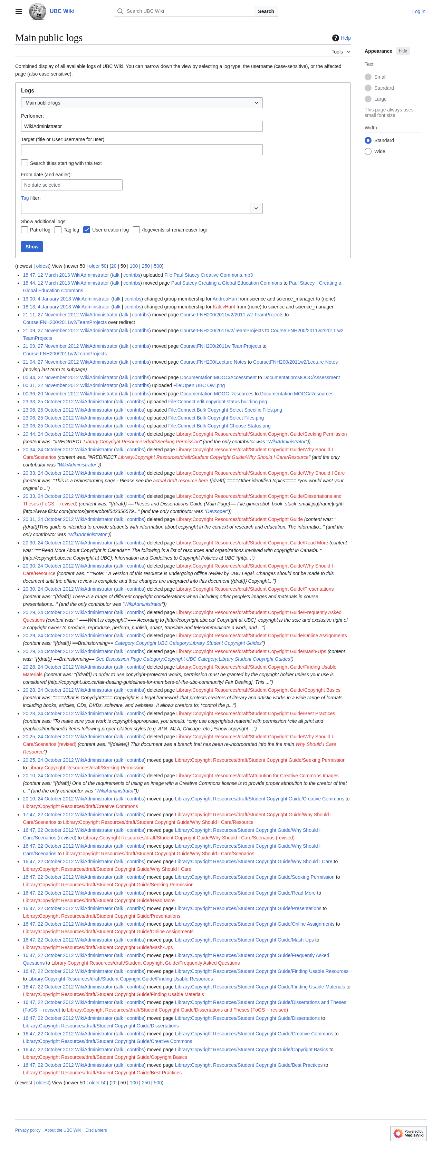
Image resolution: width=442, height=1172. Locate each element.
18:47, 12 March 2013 (46, 275)
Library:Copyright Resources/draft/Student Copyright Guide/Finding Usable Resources (120, 979)
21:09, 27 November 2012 (51, 330)
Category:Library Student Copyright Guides (215, 643)
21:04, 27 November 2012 (51, 362)
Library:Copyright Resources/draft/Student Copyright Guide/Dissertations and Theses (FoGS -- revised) (177, 1010)
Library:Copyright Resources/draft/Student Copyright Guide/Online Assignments (261, 635)
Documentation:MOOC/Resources (296, 393)
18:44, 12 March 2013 (46, 283)
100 (134, 266)
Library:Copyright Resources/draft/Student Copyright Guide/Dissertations (101, 1025)
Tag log (71, 230)
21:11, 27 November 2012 (51, 314)
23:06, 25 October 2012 (48, 410)
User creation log (110, 230)
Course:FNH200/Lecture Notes (213, 362)
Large (380, 99)
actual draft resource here (180, 480)
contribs (131, 275)
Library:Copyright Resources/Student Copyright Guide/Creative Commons (254, 1033)
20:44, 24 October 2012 (48, 434)
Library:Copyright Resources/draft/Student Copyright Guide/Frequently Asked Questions (145, 963)
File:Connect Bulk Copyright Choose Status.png (219, 426)
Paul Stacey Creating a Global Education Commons (226, 283)
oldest (42, 266)
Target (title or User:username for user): (63, 139)
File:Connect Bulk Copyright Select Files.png (216, 418)
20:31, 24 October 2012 (48, 519)
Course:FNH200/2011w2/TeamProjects (65, 322)
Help (340, 38)
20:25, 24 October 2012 (48, 736)
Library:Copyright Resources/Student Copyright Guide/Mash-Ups (244, 940)
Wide (379, 151)
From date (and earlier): (46, 174)
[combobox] (142, 102)
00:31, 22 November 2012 (51, 385)
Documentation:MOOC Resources (216, 393)
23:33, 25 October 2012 (48, 401)
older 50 (98, 266)
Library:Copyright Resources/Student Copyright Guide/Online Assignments (255, 924)
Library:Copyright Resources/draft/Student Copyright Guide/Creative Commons (259, 798)
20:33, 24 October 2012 (48, 473)
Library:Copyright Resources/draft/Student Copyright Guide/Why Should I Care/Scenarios (158, 853)
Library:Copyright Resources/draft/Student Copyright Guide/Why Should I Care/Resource (213, 457)
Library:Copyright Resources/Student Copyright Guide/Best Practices (249, 1065)
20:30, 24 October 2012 (48, 542)
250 (146, 266)
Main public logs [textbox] (43, 103)
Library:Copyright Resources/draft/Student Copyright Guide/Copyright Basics (258, 690)
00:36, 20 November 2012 (51, 393)
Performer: (32, 116)
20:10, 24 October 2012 (48, 775)
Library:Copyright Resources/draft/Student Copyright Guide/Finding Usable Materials (113, 994)
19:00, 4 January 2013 (47, 299)
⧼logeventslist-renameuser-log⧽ (175, 230)
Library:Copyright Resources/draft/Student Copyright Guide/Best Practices (255, 713)
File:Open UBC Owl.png (199, 385)
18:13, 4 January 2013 (47, 306)
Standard (384, 88)
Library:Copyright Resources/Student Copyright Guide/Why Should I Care (254, 861)
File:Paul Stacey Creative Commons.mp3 (208, 275)
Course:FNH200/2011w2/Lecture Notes (295, 362)
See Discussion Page (119, 659)
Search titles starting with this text (66, 163)
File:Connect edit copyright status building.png (217, 401)
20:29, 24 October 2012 (48, 612)
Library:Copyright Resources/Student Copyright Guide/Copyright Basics (251, 1049)
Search (266, 11)
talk (115, 275)
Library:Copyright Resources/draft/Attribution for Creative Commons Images (257, 775)
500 (158, 266)
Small (380, 77)
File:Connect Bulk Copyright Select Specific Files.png (225, 410)
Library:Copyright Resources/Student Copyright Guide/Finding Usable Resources (262, 971)
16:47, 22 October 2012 (48, 830)
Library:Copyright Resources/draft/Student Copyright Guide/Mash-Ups (251, 651)
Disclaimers (96, 1130)
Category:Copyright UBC (141, 643)
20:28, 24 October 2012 (48, 667)
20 (114, 266)
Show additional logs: (44, 221)
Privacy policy (27, 1130)
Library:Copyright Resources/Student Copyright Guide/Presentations (248, 908)
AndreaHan (225, 299)
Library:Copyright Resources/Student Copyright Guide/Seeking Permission (255, 877)
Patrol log (40, 230)
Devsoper (216, 511)
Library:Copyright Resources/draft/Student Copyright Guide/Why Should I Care (260, 473)
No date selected (42, 185)
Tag (25, 198)
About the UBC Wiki (63, 1130)
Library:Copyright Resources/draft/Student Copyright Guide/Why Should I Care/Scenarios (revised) (189, 837)
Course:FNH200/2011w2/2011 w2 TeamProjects (231, 314)
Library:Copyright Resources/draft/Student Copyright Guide (239, 519)
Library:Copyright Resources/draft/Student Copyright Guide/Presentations (255, 589)
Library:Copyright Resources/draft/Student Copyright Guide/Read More (252, 542)
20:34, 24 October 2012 (48, 449)
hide (403, 51)
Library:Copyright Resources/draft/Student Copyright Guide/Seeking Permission (261, 434)
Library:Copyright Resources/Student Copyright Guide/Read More (245, 893)
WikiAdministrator (287, 441)
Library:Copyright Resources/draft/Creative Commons (80, 806)
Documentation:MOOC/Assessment (301, 377)
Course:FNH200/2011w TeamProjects (220, 346)
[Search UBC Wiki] (184, 11)
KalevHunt (224, 306)
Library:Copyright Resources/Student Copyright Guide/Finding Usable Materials (260, 986)
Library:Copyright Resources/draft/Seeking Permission (142, 441)
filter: (31, 198)
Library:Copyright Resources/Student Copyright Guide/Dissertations (247, 1018)
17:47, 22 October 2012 (48, 814)
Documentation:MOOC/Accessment (218, 377)
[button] (256, 208)
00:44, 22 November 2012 (51, 377)
